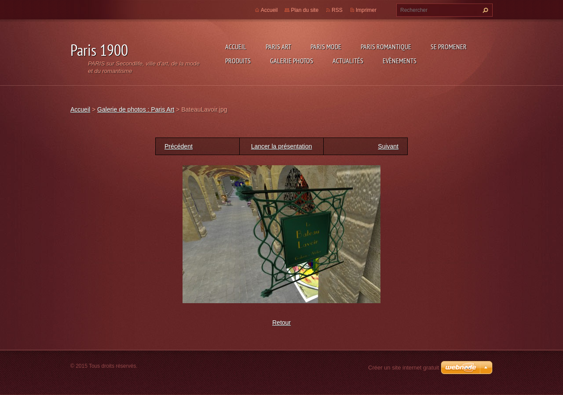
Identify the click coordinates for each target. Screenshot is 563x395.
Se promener (449, 46)
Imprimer (366, 10)
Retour (281, 322)
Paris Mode (326, 46)
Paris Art (278, 46)
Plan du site (304, 10)
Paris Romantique (386, 46)
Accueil (235, 46)
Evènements (400, 60)
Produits (238, 60)
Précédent (179, 146)
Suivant (388, 146)
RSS (337, 10)
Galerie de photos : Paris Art (135, 109)
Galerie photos (291, 60)
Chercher (484, 10)
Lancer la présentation (281, 146)
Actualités (348, 60)
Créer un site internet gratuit (403, 367)
